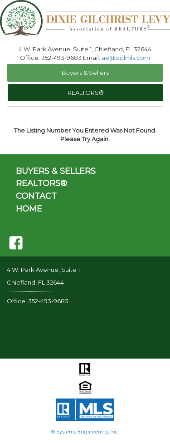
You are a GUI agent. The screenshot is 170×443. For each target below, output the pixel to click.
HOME (29, 209)
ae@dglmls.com (126, 57)
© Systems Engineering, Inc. (85, 431)
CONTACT (36, 196)
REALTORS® (86, 92)
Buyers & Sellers (85, 72)
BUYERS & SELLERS (56, 171)
